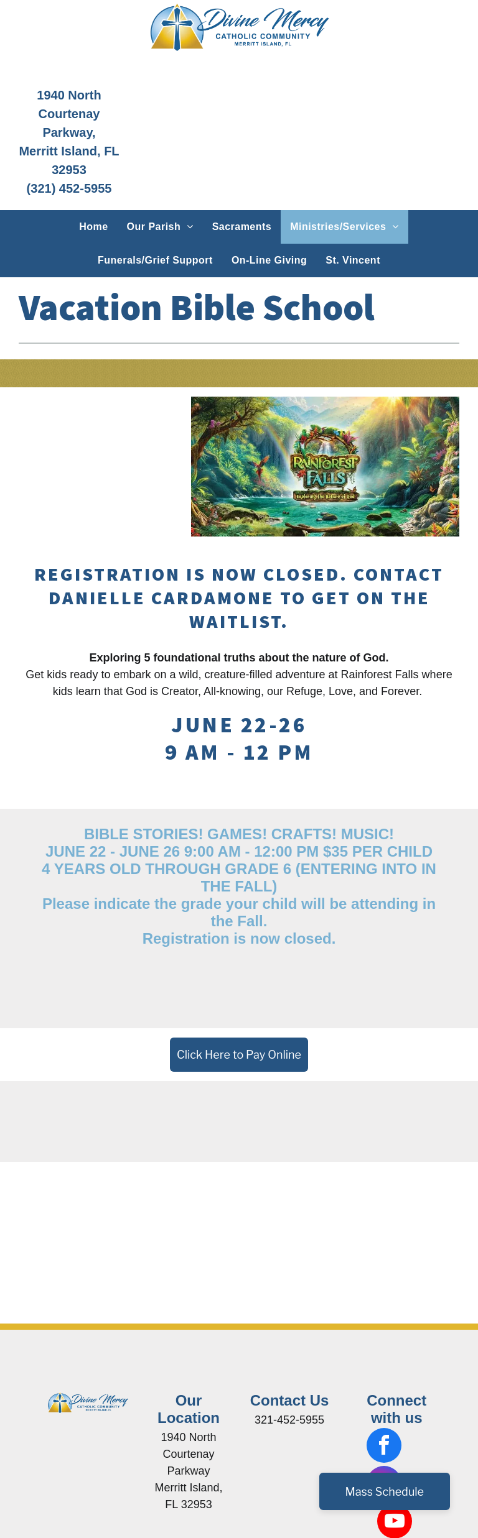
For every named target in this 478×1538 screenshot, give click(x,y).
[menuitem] (93, 227)
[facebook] (384, 1447)
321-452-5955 (289, 1420)
